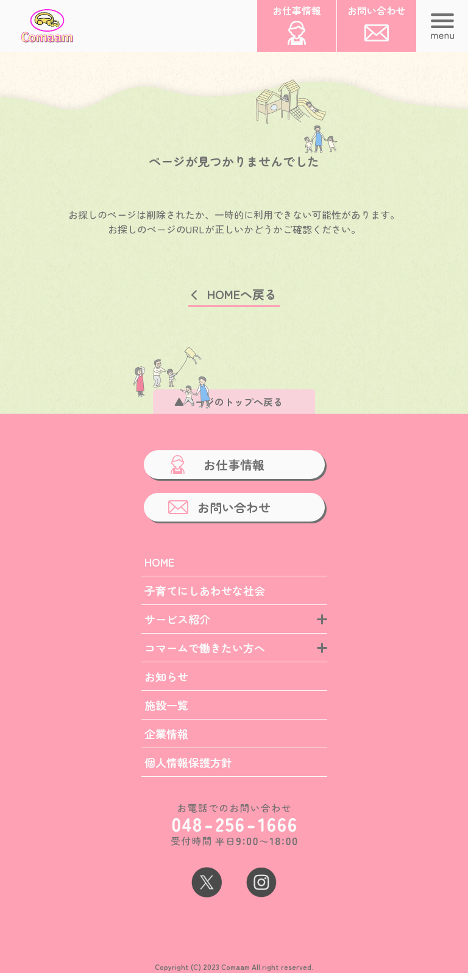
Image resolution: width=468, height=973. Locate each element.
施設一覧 (166, 705)
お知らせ (166, 676)
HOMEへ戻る (242, 294)
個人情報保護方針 (188, 762)
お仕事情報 (234, 464)
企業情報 (166, 733)
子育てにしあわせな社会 (204, 590)
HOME (159, 562)
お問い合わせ (234, 507)
